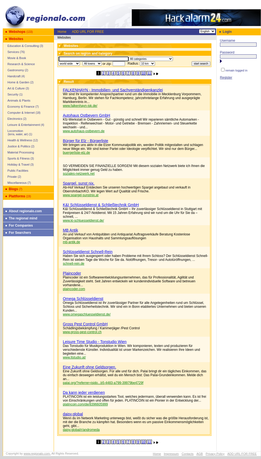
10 (143, 73)
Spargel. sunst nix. (78, 183)
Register (226, 77)
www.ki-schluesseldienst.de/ (83, 220)
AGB (199, 453)
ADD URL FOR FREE (88, 32)
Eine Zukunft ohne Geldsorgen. (89, 367)
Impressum (171, 453)
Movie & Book (16, 58)
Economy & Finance (20, 106)
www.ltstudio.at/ (74, 357)
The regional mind (23, 218)
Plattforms (17, 196)
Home (62, 32)
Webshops (17, 32)
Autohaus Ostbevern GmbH (86, 115)
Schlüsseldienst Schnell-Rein (88, 252)
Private (12, 176)
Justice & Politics (18, 146)
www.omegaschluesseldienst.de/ (86, 314)
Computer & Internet (21, 112)
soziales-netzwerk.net (78, 174)
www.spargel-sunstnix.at (80, 195)
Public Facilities (17, 170)
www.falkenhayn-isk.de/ (80, 106)
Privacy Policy (215, 453)
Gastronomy (15, 70)
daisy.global (73, 414)
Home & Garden (18, 82)
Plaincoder (72, 273)
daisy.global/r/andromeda (81, 430)
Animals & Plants (18, 100)
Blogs (13, 189)
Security (12, 94)
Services (13, 52)
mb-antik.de (71, 242)
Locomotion (16, 132)
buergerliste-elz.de (76, 153)
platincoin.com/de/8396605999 (85, 404)
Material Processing (20, 152)
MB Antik (70, 230)
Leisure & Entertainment (23, 124)
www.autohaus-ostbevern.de (83, 131)
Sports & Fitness (18, 158)
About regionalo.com (25, 211)
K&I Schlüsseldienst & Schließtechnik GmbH (101, 205)
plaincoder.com (74, 289)
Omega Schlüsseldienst (83, 298)
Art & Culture (16, 88)
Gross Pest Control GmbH (85, 324)
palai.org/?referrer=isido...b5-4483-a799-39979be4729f (103, 383)
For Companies (21, 225)
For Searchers (20, 233)
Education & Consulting (23, 45)
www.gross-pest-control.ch (82, 332)
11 (149, 73)
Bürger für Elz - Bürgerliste (85, 141)
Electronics (14, 118)
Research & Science (21, 64)
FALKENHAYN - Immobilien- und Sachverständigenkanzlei (113, 90)
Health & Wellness (19, 140)
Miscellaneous (17, 182)
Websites (16, 39)
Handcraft (14, 76)
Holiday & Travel (18, 164)
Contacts (188, 453)
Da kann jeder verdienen (84, 392)
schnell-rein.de (73, 264)
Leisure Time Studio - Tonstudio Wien (95, 341)
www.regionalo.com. (37, 453)
